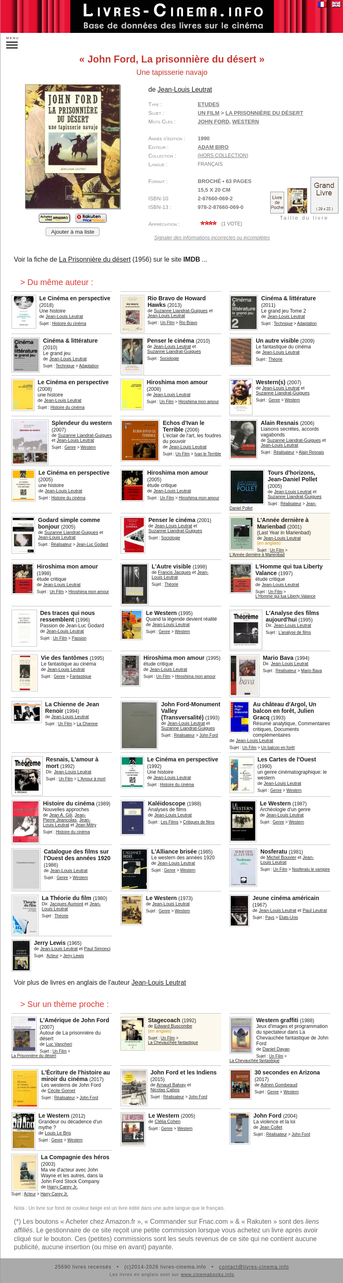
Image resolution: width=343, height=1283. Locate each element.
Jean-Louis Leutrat (159, 982)
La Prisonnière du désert (94, 259)
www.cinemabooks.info (207, 1274)
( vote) (220, 224)
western (245, 121)
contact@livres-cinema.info (254, 1267)
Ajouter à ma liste (72, 232)
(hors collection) (223, 155)
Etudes (209, 104)
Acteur (52, 956)
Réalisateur (283, 452)
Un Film (209, 113)
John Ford (213, 121)
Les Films (169, 822)
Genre (274, 400)
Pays (269, 917)
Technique (283, 323)
